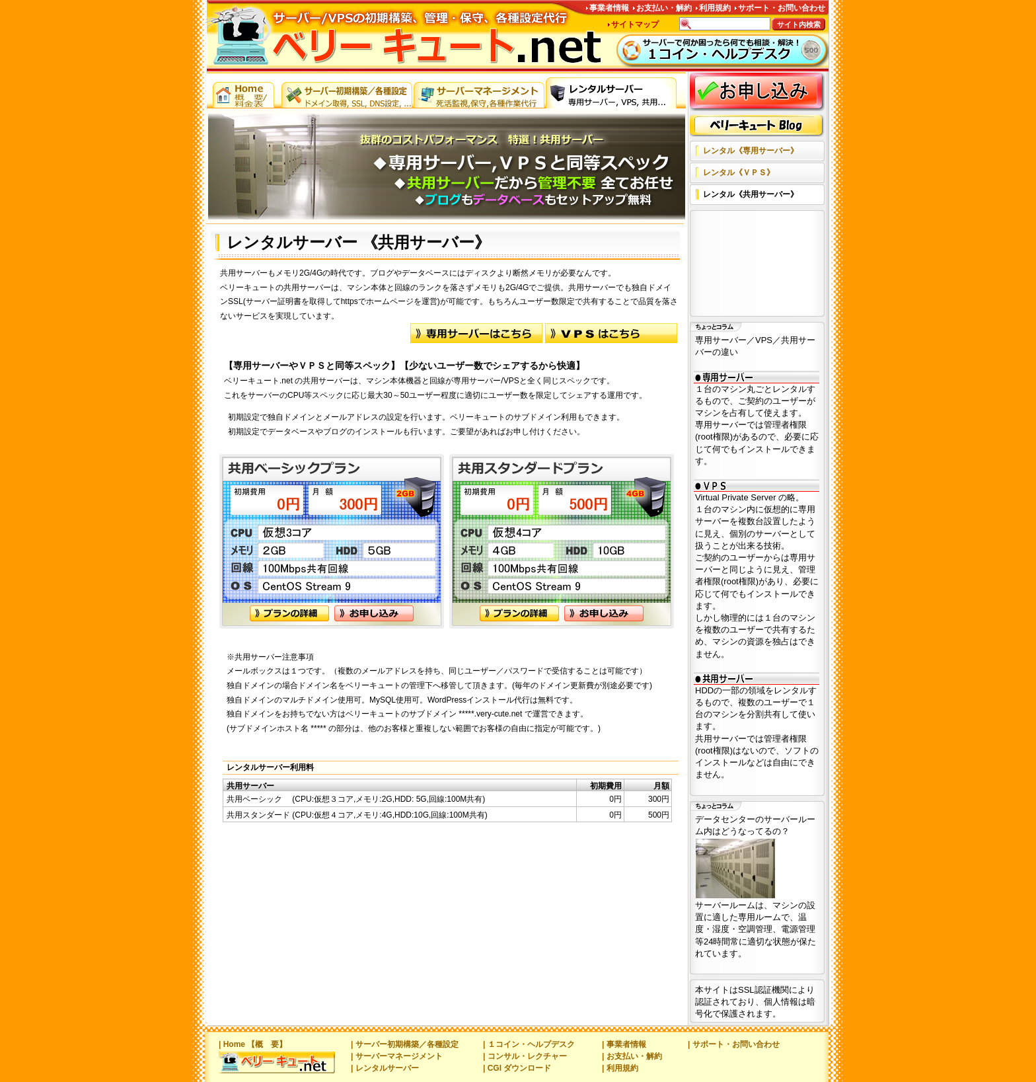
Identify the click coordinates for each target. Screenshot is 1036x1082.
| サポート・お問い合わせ (734, 1044)
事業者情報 (609, 8)
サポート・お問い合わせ (781, 8)
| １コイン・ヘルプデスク (529, 1044)
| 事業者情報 (624, 1044)
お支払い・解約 (664, 8)
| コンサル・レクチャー (525, 1056)
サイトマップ (635, 24)
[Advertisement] (754, 264)
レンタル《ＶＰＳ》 (738, 172)
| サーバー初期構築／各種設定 (405, 1044)
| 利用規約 (620, 1068)
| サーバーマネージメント (397, 1056)
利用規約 (715, 8)
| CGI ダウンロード (517, 1068)
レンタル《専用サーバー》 (750, 150)
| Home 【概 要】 (253, 1044)
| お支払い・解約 (632, 1056)
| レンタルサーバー (385, 1068)
